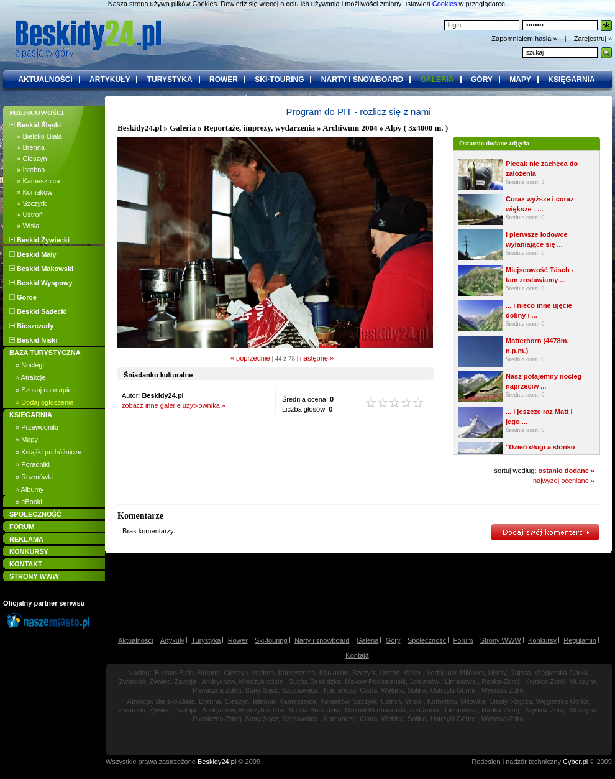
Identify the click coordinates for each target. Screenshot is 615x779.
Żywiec (159, 681)
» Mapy (27, 439)
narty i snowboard (362, 79)
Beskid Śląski (35, 125)
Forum (463, 640)
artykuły (109, 79)
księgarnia (571, 79)
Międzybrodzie (261, 681)
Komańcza (340, 690)
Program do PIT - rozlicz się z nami (358, 111)
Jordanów (424, 681)
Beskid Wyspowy (41, 283)
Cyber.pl (575, 761)
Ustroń (390, 672)
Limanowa (460, 681)
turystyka (170, 79)
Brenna (209, 672)
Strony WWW (500, 640)
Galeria (183, 127)
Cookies (444, 3)
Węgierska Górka (561, 672)
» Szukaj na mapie (44, 390)
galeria (437, 79)
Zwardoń (132, 681)
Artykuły (172, 640)
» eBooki (29, 501)
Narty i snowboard (322, 640)
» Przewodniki (37, 427)
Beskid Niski (33, 340)
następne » (317, 358)
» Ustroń (26, 214)
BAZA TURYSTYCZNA (45, 352)
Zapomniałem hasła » (524, 38)
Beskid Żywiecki (39, 240)
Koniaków (333, 672)
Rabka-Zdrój (500, 681)
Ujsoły (497, 672)
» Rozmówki (34, 477)
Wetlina (392, 690)
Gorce (23, 297)
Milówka (472, 672)
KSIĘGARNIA (30, 414)
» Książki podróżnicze (48, 452)
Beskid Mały (33, 254)
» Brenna (27, 147)
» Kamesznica (34, 181)
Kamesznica (297, 672)
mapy (520, 79)
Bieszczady (31, 326)
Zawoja (185, 681)
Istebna (263, 672)
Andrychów (218, 681)
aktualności (45, 79)
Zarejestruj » (593, 38)
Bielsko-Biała (174, 672)
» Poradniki (33, 464)
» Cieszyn (28, 158)
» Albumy (29, 489)
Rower (238, 640)
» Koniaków (30, 192)
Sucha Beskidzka (315, 681)
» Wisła (24, 225)
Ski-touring (271, 640)
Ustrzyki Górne (453, 690)
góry (482, 79)
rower (223, 79)
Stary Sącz (261, 690)
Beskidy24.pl (139, 127)
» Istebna (27, 169)
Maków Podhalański (375, 681)
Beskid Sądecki (38, 311)
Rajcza (520, 672)
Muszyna (583, 681)
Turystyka (206, 640)
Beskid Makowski (41, 268)
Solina (417, 690)
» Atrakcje (30, 377)
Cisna (368, 690)
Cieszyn (236, 672)
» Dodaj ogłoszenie (45, 402)
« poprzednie (250, 358)
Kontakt (356, 655)
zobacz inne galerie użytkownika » (174, 405)
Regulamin (579, 640)
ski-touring (279, 79)
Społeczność (427, 640)
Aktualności (135, 640)
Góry (393, 640)
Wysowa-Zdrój (503, 690)
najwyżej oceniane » (563, 480)
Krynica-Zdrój (545, 681)
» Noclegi (30, 365)
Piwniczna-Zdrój (217, 690)
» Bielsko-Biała (35, 136)
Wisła (412, 672)
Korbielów (441, 672)
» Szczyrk (28, 203)
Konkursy (542, 640)
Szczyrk (364, 672)
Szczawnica (300, 690)
